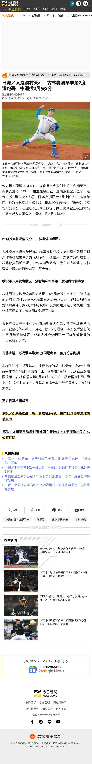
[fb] (32, 721)
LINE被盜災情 (11, 9)
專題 (54, 9)
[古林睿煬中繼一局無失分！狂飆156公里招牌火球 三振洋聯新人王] (46, 557)
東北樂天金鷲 (60, 519)
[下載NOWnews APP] (78, 3)
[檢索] (85, 3)
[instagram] (40, 721)
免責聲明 (45, 702)
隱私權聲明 (59, 702)
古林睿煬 (80, 519)
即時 (36, 9)
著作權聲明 (32, 708)
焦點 (27, 9)
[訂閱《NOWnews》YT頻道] (79, 510)
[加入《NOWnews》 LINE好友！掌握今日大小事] (57, 510)
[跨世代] (7, 15)
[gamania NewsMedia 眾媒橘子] (46, 736)
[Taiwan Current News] (71, 3)
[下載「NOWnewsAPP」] (12, 510)
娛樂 (63, 9)
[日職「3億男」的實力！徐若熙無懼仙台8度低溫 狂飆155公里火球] (46, 605)
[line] (49, 721)
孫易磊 (41, 519)
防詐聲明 (31, 702)
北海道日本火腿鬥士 (17, 519)
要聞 (45, 9)
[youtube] (58, 721)
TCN (22, 15)
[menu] (89, 9)
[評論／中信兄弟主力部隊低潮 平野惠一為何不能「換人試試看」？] (49, 75)
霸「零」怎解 (54, 15)
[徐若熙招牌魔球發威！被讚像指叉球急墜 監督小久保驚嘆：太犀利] (46, 629)
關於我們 (47, 708)
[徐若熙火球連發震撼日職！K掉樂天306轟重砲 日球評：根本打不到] (46, 581)
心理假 (36, 15)
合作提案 (61, 708)
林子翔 (10, 94)
